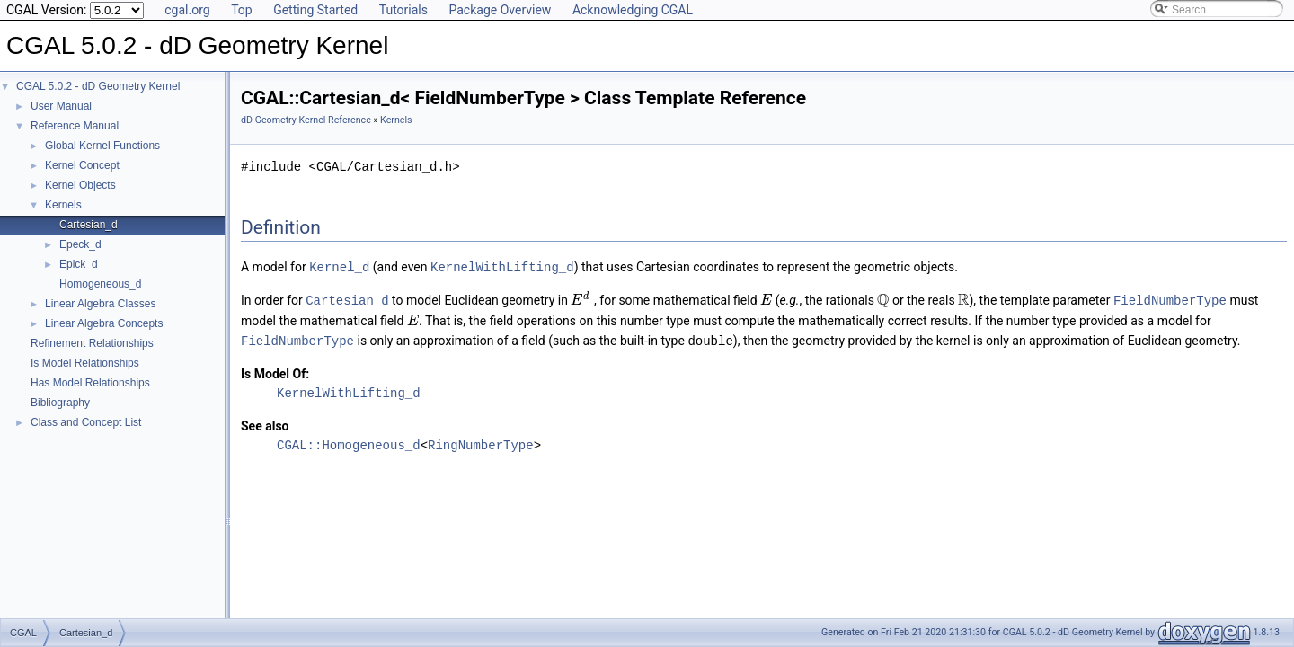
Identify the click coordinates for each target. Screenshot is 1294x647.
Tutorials (403, 10)
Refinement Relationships (92, 343)
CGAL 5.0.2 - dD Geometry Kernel (98, 86)
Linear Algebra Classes (100, 303)
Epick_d (78, 264)
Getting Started (315, 10)
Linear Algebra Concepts (104, 323)
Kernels (63, 205)
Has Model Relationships (90, 383)
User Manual (61, 106)
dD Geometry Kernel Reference (306, 120)
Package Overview (499, 10)
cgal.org (186, 10)
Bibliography (60, 402)
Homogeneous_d (100, 284)
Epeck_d (80, 244)
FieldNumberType (1170, 298)
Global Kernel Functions (102, 145)
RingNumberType (481, 442)
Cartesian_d (88, 224)
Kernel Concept (82, 165)
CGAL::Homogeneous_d (349, 442)
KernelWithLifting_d (502, 266)
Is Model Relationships (85, 363)
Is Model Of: (275, 371)
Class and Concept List (86, 422)
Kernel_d (339, 266)
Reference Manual (75, 126)
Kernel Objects (80, 185)
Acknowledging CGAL (632, 10)
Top (242, 10)
